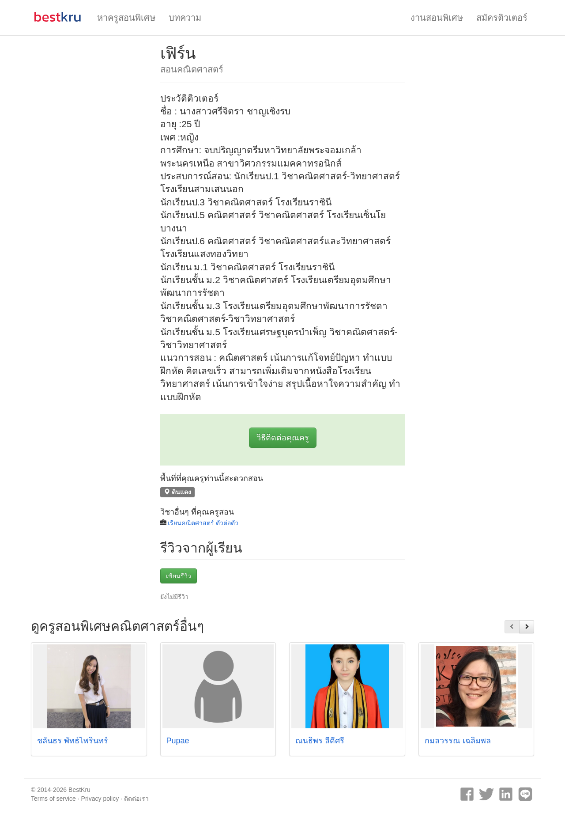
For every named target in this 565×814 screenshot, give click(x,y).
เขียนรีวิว (178, 575)
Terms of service (53, 798)
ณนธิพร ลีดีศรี (319, 740)
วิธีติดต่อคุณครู (282, 437)
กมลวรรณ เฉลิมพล (458, 740)
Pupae (177, 740)
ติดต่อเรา (136, 798)
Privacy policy (100, 798)
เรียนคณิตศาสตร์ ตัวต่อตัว (203, 522)
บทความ (185, 18)
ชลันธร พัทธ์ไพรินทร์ (72, 740)
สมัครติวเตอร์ (501, 18)
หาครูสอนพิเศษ (126, 18)
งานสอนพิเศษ (437, 18)
